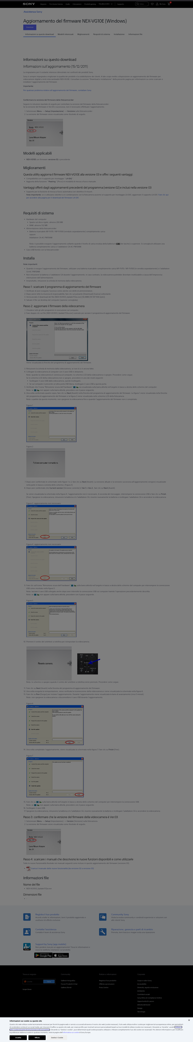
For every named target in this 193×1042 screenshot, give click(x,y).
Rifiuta (37, 1038)
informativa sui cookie (71, 1032)
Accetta (18, 1038)
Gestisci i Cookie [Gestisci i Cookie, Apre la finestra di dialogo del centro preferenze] (57, 1038)
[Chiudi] (189, 1020)
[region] (96, 1029)
